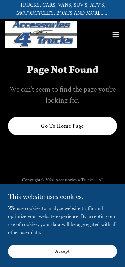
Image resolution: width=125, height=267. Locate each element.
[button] (115, 34)
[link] (41, 34)
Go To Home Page (62, 126)
